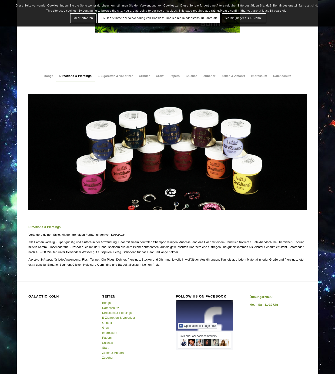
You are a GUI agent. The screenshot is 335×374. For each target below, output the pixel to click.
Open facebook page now (197, 326)
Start (105, 347)
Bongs (106, 302)
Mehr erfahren (83, 18)
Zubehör (107, 357)
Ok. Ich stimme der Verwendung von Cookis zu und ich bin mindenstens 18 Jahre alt (159, 18)
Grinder (107, 322)
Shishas (107, 342)
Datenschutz (110, 308)
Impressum (109, 332)
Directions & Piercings (117, 312)
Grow (105, 327)
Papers (107, 337)
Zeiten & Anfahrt (113, 352)
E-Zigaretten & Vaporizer (118, 317)
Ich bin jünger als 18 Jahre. (244, 18)
